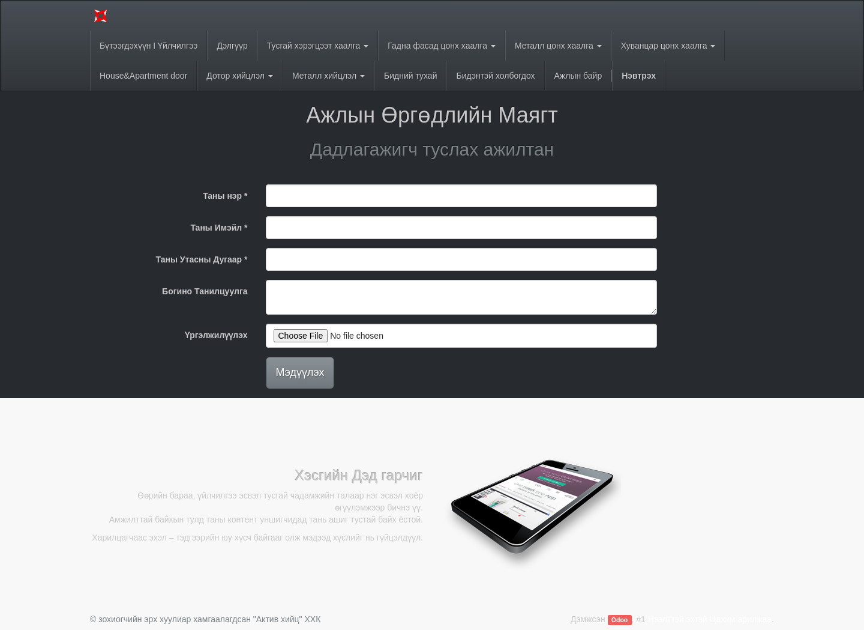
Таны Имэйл (216, 227)
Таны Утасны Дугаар (199, 259)
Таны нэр (222, 196)
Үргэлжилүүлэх (216, 335)
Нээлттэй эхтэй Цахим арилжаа (710, 619)
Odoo (619, 619)
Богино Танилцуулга (204, 291)
